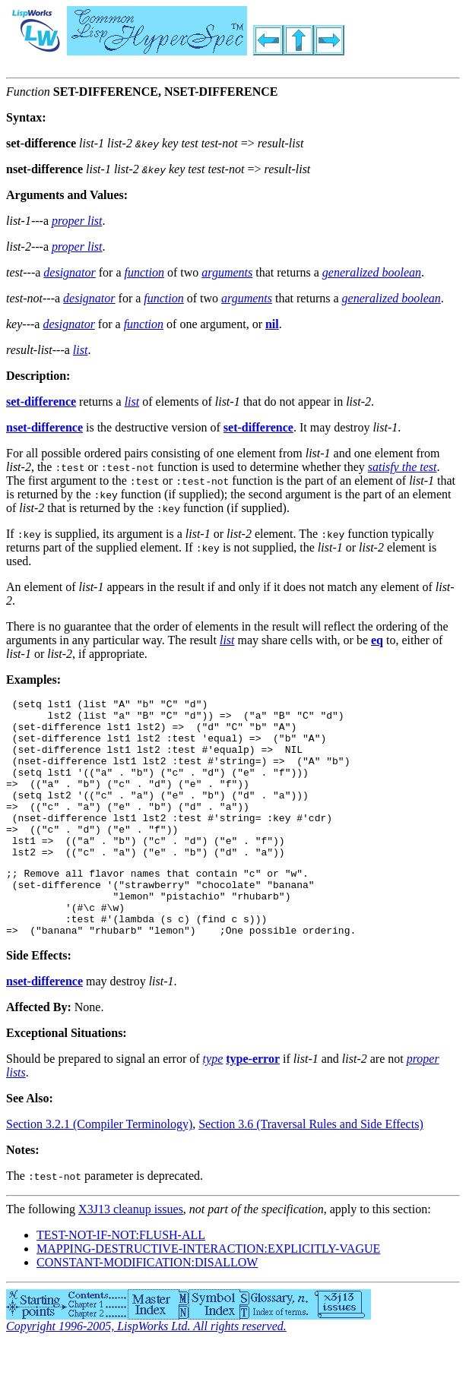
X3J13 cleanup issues (130, 1254)
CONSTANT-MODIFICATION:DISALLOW (147, 1307)
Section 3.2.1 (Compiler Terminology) (99, 1169)
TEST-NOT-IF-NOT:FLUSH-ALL (120, 1280)
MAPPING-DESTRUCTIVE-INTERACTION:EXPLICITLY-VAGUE (208, 1294)
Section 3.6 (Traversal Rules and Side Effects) (310, 1169)
